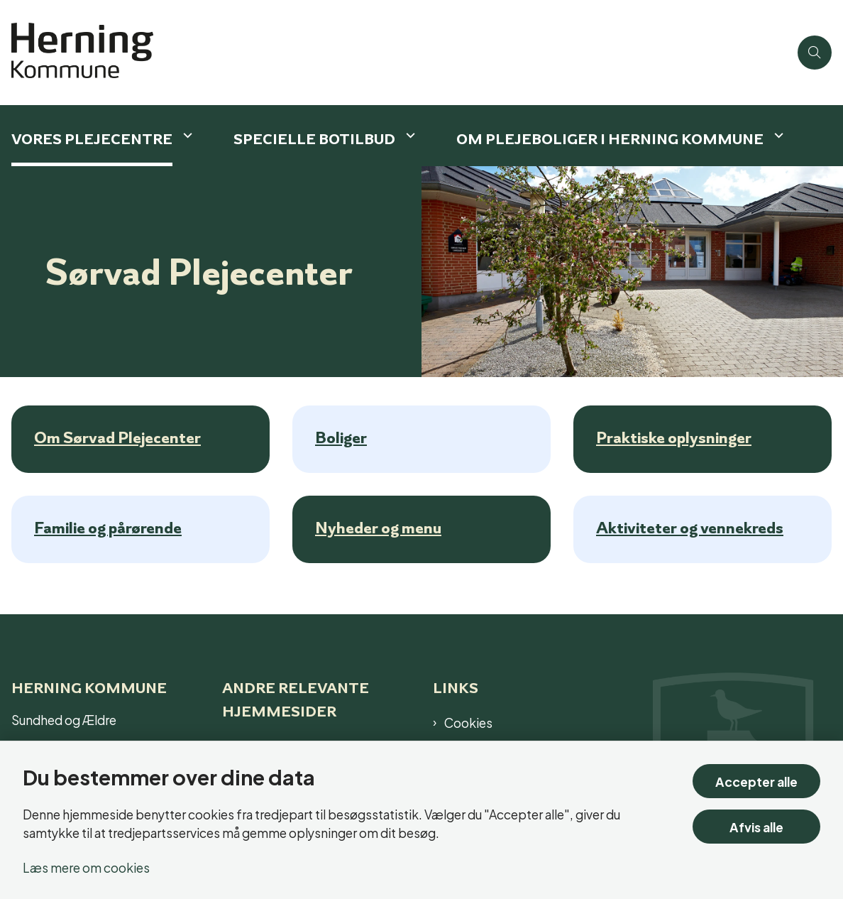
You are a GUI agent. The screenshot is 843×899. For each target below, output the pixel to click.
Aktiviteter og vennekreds (689, 527)
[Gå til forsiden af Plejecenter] (394, 52)
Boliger (341, 437)
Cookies (468, 722)
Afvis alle (756, 826)
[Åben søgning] (815, 53)
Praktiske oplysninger (673, 437)
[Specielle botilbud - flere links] (408, 135)
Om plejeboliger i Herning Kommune (610, 138)
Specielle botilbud (314, 138)
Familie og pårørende (108, 527)
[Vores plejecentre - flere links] (185, 135)
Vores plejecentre (91, 138)
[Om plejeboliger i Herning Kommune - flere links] (777, 135)
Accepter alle (756, 780)
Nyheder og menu (378, 527)
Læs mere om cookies (86, 866)
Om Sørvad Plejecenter (117, 437)
